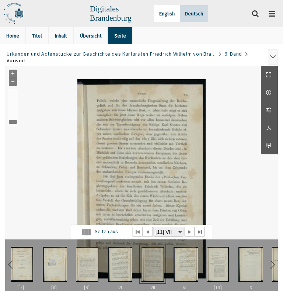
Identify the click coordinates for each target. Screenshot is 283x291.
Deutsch (194, 13)
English (167, 13)
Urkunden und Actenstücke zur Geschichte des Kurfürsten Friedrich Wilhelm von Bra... (111, 53)
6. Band (233, 53)
